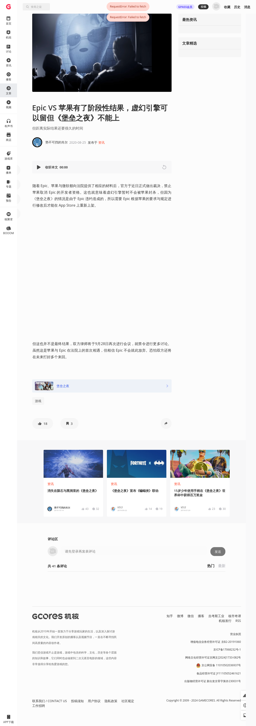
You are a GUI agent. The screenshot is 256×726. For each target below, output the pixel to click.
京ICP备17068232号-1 (227, 649)
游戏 (38, 401)
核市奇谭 (234, 616)
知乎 (170, 616)
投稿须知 (77, 701)
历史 (237, 7)
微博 (180, 616)
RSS (238, 620)
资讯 (101, 142)
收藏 (227, 7)
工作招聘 (38, 705)
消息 (247, 7)
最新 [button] (221, 565)
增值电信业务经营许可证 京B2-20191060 (215, 642)
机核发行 (225, 620)
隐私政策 (111, 701)
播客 (201, 616)
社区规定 (127, 701)
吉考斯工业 (216, 616)
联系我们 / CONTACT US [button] (49, 701)
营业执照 (235, 634)
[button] (39, 167)
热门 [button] (210, 565)
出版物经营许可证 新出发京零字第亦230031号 (212, 681)
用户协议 (94, 701)
